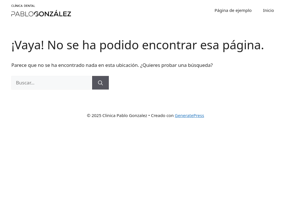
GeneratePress (189, 115)
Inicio (268, 10)
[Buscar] (100, 83)
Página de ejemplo (233, 10)
